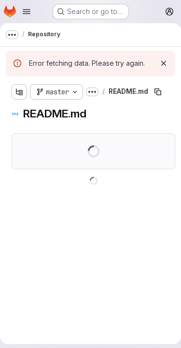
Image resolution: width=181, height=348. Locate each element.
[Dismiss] (163, 63)
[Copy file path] (158, 92)
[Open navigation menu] (26, 11)
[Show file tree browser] (19, 92)
